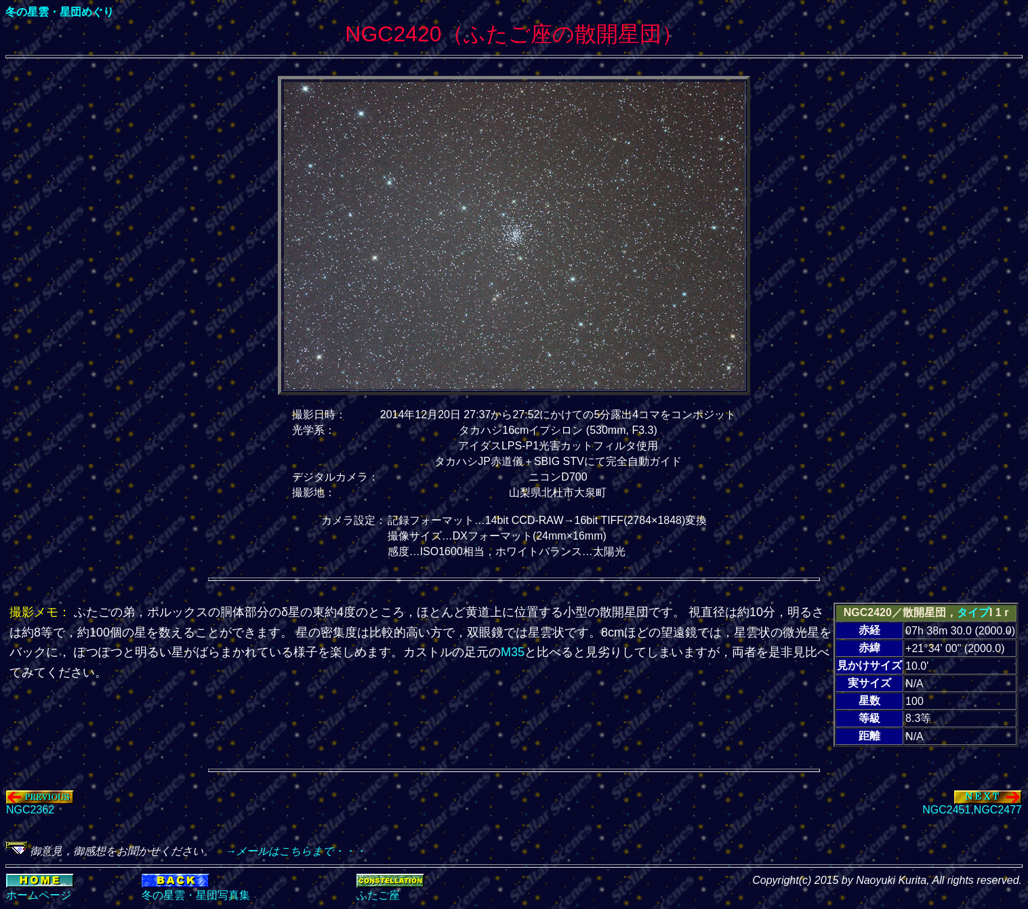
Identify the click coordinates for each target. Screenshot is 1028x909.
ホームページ (38, 895)
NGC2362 (40, 804)
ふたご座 (378, 895)
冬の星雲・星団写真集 (196, 895)
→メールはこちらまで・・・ (290, 851)
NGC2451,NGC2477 (972, 804)
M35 (513, 652)
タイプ (973, 612)
